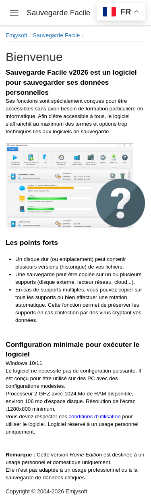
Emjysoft (16, 35)
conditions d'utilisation (94, 416)
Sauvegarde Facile (56, 35)
